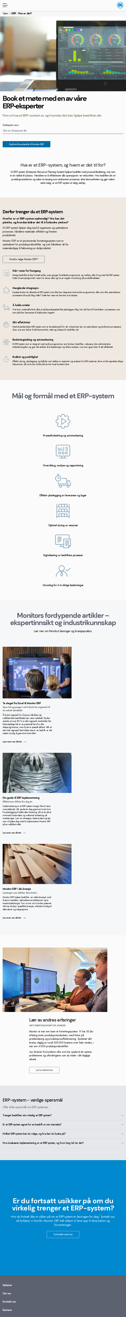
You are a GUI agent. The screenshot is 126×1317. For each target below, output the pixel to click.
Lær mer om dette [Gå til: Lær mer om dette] (14, 741)
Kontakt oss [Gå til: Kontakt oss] (9, 1302)
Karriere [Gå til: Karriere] (7, 1310)
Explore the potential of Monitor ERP (26, 144)
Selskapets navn (11, 125)
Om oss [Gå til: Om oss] (7, 1293)
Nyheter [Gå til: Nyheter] (7, 1285)
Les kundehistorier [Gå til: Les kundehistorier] (44, 1070)
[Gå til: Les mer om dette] (37, 792)
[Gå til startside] (120, 5)
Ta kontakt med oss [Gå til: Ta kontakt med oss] (63, 1234)
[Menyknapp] (5, 5)
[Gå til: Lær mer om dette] (37, 697)
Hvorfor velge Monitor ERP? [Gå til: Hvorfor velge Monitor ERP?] (23, 259)
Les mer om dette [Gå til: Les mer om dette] (14, 832)
